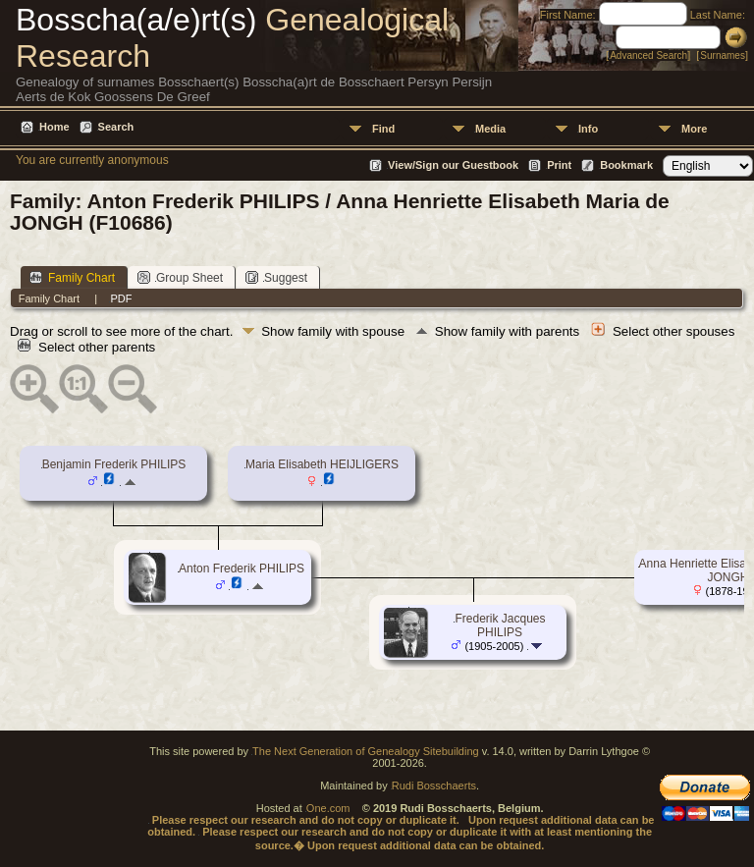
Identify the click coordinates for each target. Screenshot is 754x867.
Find (383, 129)
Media (490, 129)
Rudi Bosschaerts (434, 785)
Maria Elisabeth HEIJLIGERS (322, 464)
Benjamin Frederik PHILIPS (114, 464)
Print (559, 165)
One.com (328, 808)
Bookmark (626, 165)
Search (116, 127)
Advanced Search (648, 55)
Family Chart (72, 277)
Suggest (276, 277)
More (694, 129)
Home (54, 127)
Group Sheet (180, 277)
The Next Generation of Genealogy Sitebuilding (365, 751)
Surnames (722, 55)
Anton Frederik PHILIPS (241, 568)
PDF (121, 298)
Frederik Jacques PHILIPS (500, 625)
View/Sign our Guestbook (453, 165)
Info (588, 129)
